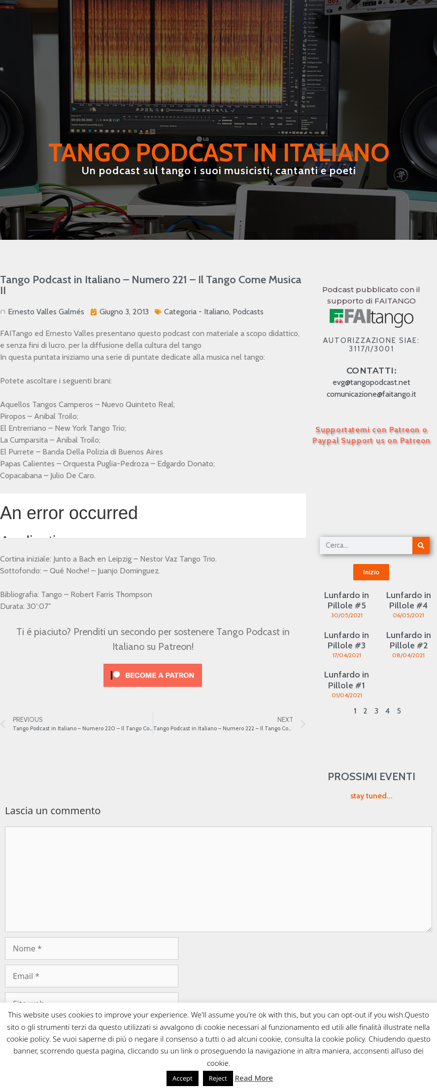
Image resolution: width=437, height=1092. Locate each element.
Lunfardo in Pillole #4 (408, 600)
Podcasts (248, 311)
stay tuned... (371, 795)
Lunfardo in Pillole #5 (346, 600)
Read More (254, 1078)
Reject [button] (218, 1078)
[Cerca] (421, 545)
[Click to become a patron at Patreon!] (152, 689)
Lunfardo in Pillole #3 (346, 640)
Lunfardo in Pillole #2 (408, 640)
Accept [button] (182, 1078)
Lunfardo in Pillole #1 (346, 680)
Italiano (216, 311)
